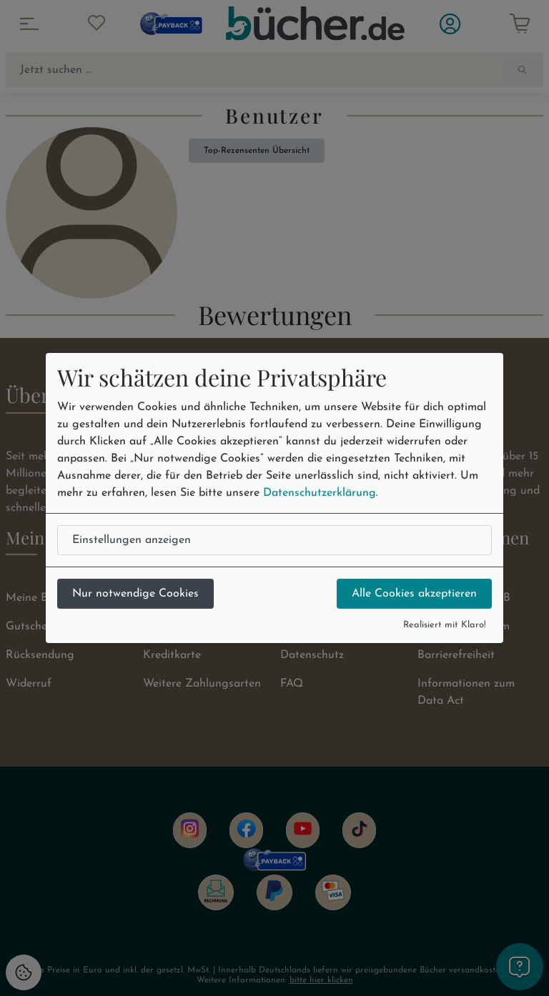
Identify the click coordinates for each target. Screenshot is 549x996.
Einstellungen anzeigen (131, 540)
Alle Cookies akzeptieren (414, 593)
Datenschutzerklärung (319, 493)
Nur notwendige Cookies (135, 593)
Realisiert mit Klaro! (444, 624)
